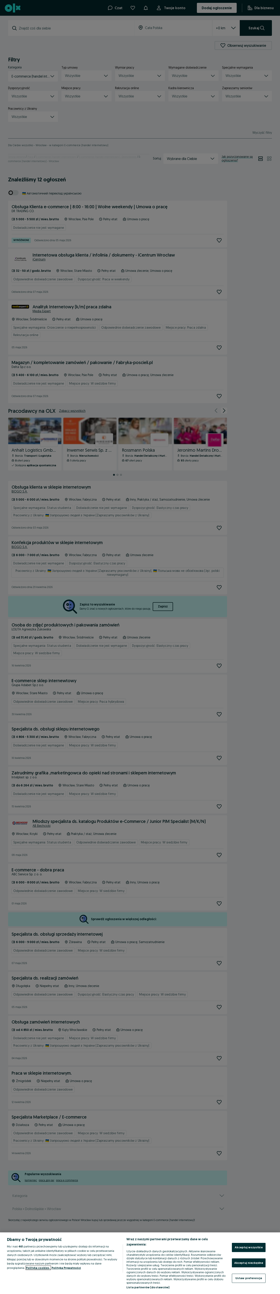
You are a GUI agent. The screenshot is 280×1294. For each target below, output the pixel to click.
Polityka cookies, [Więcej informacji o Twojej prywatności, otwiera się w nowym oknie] (38, 1268)
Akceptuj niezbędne (248, 1263)
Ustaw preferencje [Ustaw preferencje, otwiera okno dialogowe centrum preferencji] (248, 1278)
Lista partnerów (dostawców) (148, 1287)
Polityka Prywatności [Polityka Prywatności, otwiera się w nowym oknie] (66, 1268)
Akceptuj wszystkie (248, 1247)
